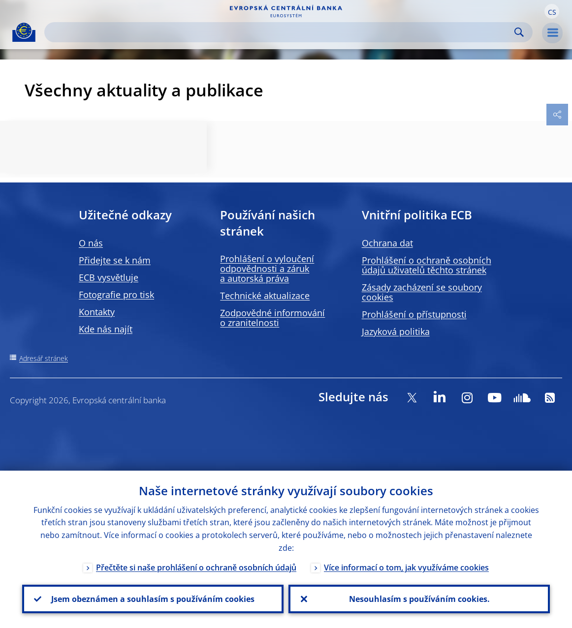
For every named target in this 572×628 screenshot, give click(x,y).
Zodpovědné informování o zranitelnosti (272, 318)
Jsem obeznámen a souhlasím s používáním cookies (152, 599)
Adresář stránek (43, 358)
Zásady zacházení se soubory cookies (422, 292)
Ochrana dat (387, 243)
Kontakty (97, 312)
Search (519, 32)
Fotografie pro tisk (116, 294)
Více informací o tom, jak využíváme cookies (406, 567)
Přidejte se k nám (115, 260)
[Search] (280, 32)
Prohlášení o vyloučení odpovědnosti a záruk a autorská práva (267, 268)
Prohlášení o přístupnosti (414, 314)
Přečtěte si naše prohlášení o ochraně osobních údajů (196, 567)
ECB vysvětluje (108, 277)
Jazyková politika (396, 331)
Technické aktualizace (265, 295)
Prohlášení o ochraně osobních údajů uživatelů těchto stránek (426, 265)
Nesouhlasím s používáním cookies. (419, 599)
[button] (551, 11)
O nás (91, 243)
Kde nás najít (105, 329)
